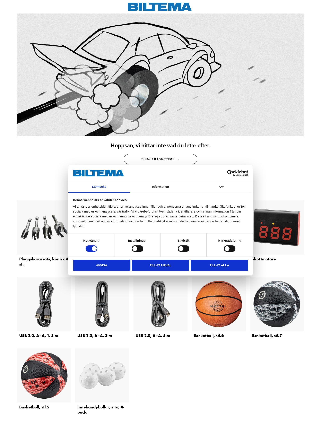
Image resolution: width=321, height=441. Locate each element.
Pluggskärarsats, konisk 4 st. (43, 261)
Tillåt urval (160, 265)
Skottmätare (264, 259)
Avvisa (101, 265)
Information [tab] (160, 186)
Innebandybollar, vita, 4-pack (100, 409)
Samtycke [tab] (99, 186)
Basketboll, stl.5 (34, 407)
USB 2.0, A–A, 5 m (153, 335)
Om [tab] (221, 186)
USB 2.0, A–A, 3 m (94, 335)
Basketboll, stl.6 (209, 335)
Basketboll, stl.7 (267, 335)
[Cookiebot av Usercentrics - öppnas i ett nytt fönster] (230, 173)
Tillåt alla (219, 265)
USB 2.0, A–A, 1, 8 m (38, 335)
